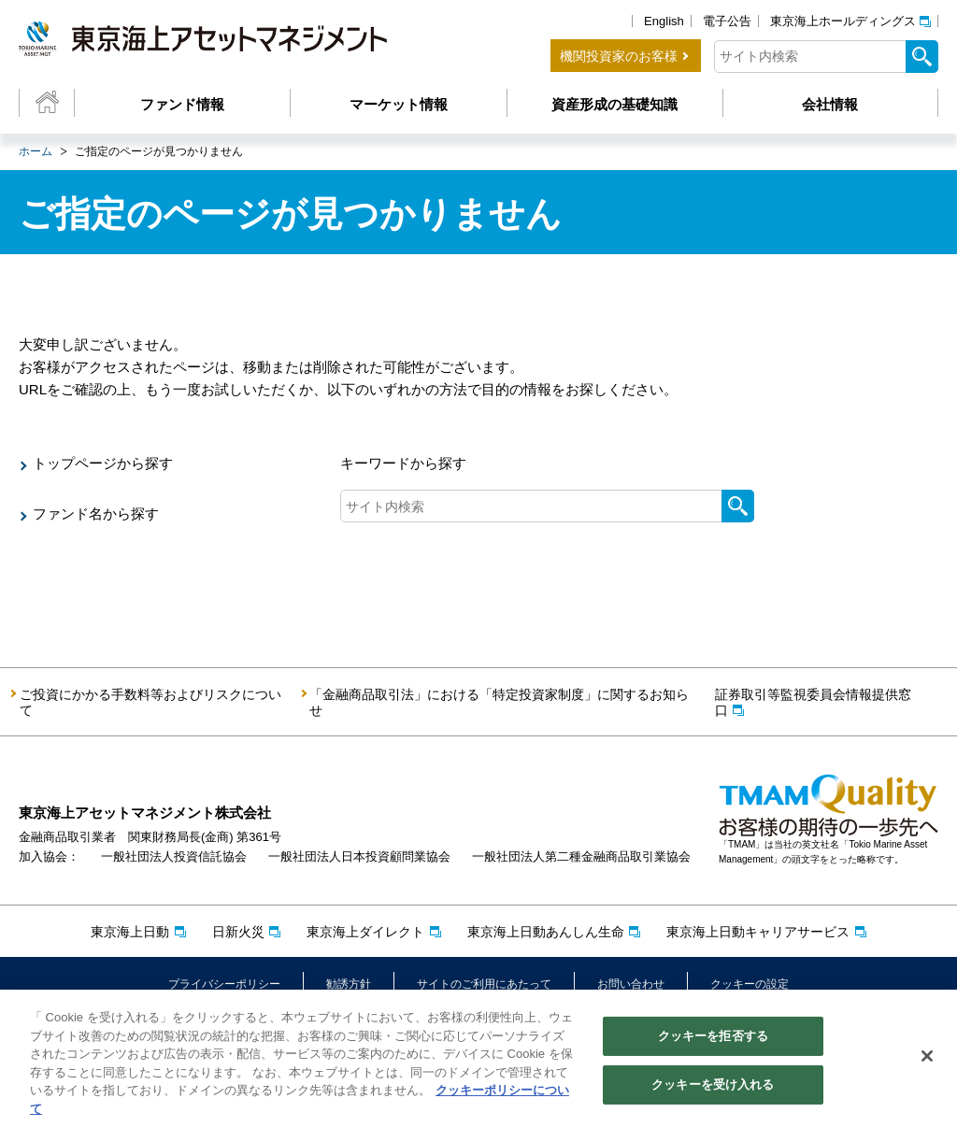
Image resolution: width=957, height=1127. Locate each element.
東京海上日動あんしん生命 (545, 931)
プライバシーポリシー (224, 984)
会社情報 (830, 104)
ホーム (35, 151)
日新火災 (238, 931)
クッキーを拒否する (713, 1042)
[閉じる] (927, 1062)
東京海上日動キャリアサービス (758, 931)
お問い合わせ (630, 984)
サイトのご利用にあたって (484, 984)
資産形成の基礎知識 (614, 104)
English (664, 21)
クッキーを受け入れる (712, 1090)
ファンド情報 (182, 104)
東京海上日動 (130, 931)
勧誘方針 (348, 984)
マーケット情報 (399, 104)
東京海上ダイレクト (365, 931)
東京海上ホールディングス (843, 21)
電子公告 (727, 21)
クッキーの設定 (749, 984)
